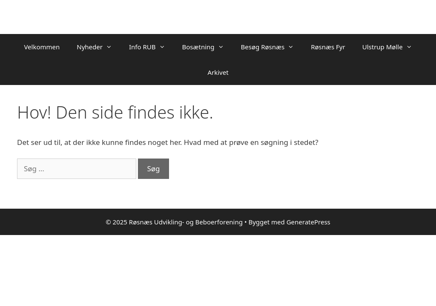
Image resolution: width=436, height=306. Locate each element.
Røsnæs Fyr (328, 46)
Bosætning (207, 47)
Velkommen (42, 46)
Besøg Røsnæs (272, 47)
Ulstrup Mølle (391, 47)
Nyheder (98, 47)
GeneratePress (308, 222)
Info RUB (151, 47)
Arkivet (217, 72)
